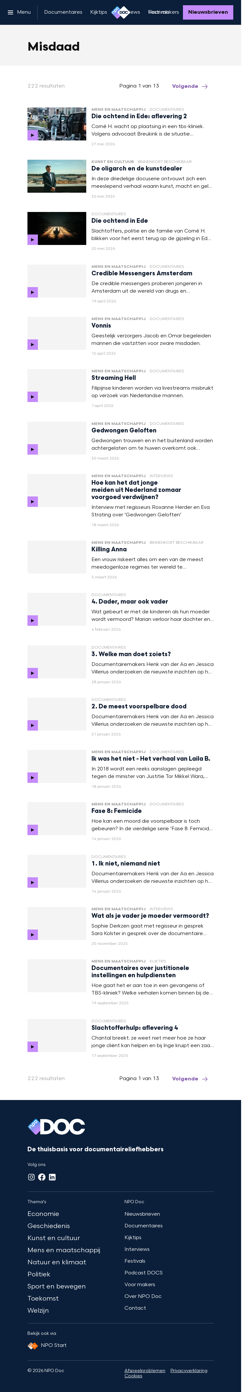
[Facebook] (42, 1177)
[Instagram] (31, 1177)
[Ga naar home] (120, 12)
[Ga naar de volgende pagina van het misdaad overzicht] (190, 86)
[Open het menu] (19, 12)
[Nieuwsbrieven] (208, 12)
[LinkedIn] (52, 1177)
